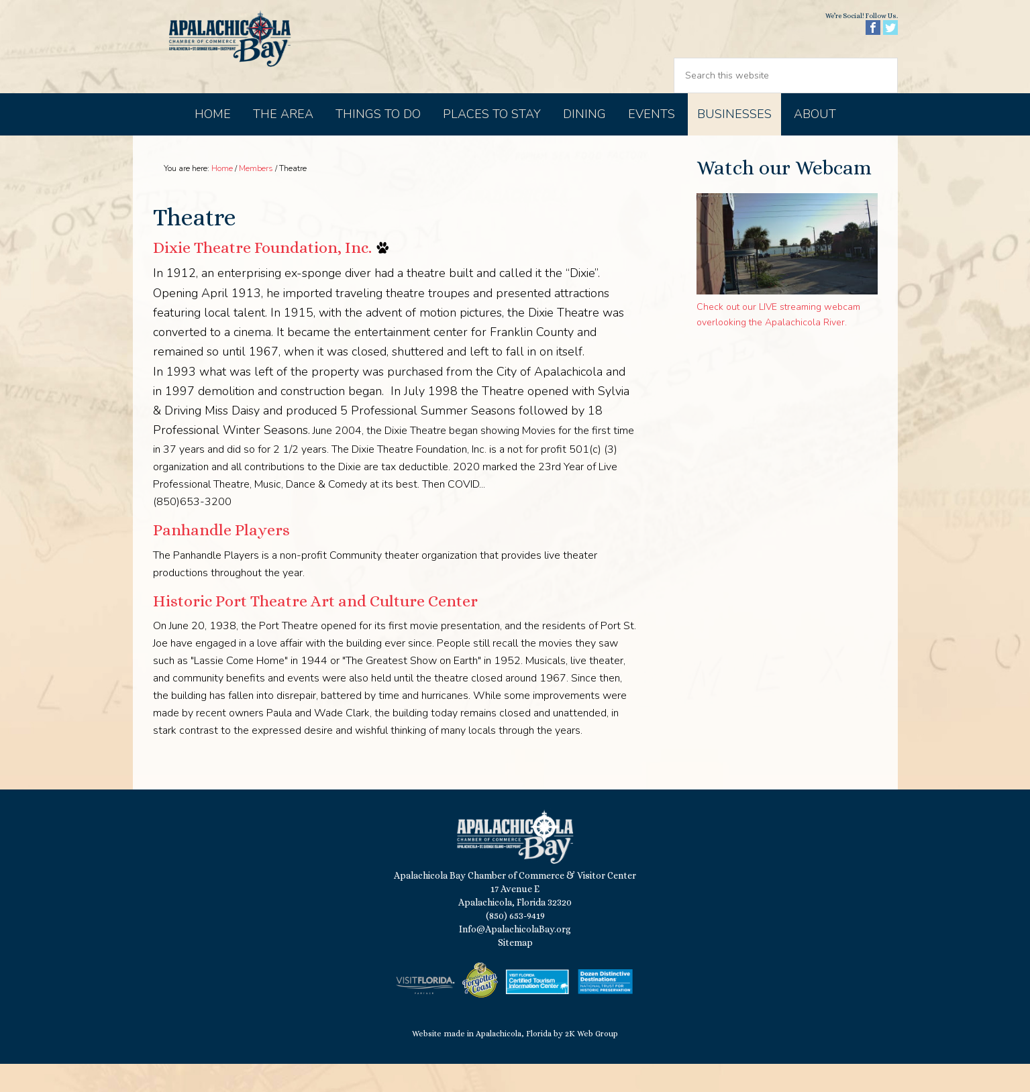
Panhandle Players (221, 558)
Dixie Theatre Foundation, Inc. (262, 275)
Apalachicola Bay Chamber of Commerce (248, 60)
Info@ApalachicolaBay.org (515, 957)
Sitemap (515, 970)
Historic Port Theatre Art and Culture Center (315, 629)
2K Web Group (591, 1062)
